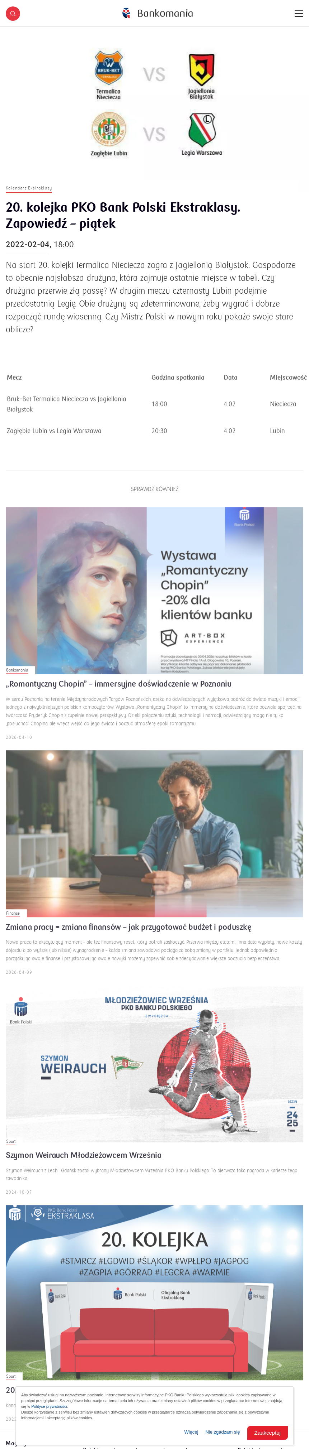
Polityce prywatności (49, 1406)
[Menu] (299, 13)
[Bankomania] (157, 13)
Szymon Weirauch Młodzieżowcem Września (83, 1160)
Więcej (191, 1432)
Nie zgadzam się (222, 1432)
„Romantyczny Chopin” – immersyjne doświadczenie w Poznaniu (118, 689)
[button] (13, 13)
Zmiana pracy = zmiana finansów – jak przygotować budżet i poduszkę (128, 932)
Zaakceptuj (267, 1433)
